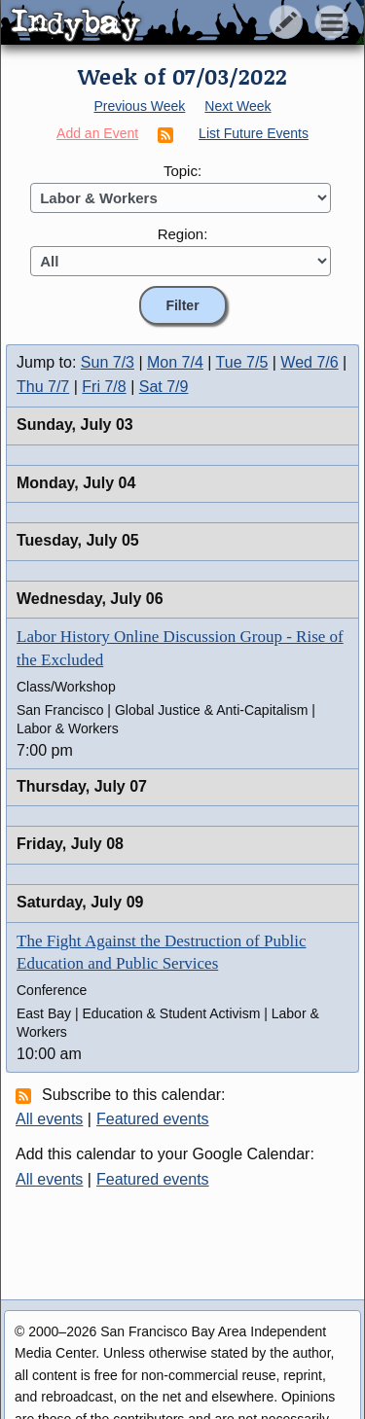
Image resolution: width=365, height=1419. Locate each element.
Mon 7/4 (175, 362)
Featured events (152, 1119)
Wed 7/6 (309, 362)
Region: (183, 234)
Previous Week (139, 106)
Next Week (237, 106)
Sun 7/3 (107, 362)
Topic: (182, 170)
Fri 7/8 (104, 386)
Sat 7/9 (164, 386)
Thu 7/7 (43, 386)
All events (49, 1119)
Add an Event (97, 133)
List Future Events (254, 133)
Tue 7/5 (242, 362)
